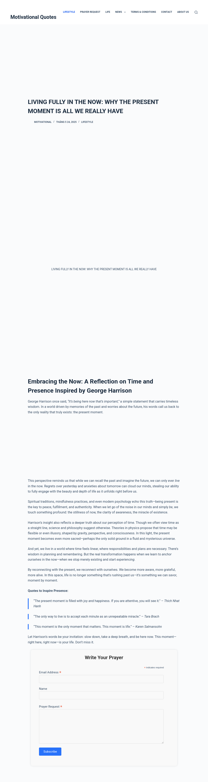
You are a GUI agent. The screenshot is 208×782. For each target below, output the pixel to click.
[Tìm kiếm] (196, 12)
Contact (166, 12)
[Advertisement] (104, 54)
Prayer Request (90, 12)
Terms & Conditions (143, 12)
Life (107, 12)
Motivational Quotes (33, 17)
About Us (183, 12)
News (121, 12)
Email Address (50, 672)
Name (43, 689)
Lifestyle (69, 12)
